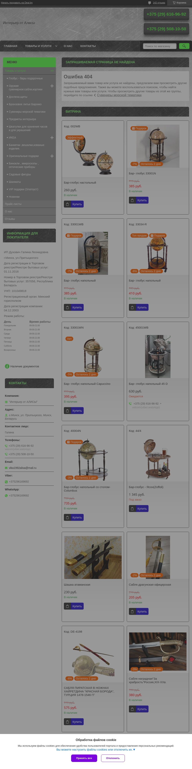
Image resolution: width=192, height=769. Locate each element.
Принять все (84, 758)
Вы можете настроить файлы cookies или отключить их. (94, 749)
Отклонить (113, 758)
